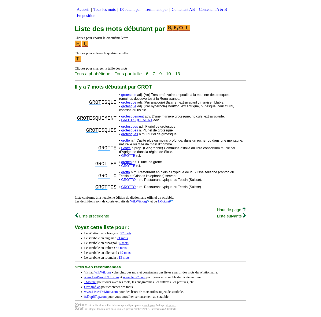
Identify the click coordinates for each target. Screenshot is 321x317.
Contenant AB (183, 9)
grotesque (128, 95)
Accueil (83, 9)
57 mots (121, 249)
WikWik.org (138, 202)
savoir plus (149, 306)
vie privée (171, 306)
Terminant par (156, 9)
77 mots (125, 234)
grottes (126, 162)
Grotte (125, 148)
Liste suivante (231, 217)
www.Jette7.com (134, 278)
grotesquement (132, 116)
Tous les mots (104, 9)
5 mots (124, 244)
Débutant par (130, 9)
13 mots (124, 259)
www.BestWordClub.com (101, 278)
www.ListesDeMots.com (101, 293)
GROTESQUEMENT (136, 120)
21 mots (122, 239)
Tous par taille (128, 73)
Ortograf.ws (92, 288)
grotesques (129, 126)
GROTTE (128, 155)
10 (168, 73)
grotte (125, 140)
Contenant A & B (213, 9)
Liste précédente (92, 217)
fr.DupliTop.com (95, 298)
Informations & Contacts (163, 310)
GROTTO (128, 180)
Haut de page (231, 211)
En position (86, 15)
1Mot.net (164, 202)
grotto (125, 172)
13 (177, 73)
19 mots (125, 254)
